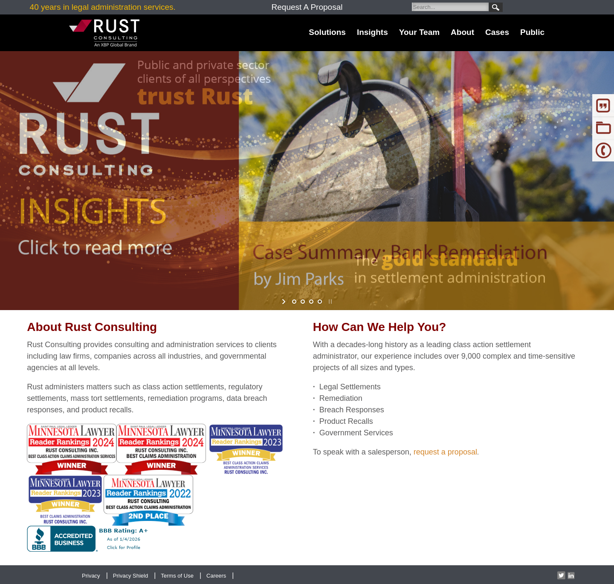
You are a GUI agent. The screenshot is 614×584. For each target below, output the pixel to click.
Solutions (327, 32)
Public (532, 32)
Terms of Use (177, 575)
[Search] (450, 7)
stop (329, 301)
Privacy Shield (130, 575)
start (284, 301)
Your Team (419, 32)
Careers (216, 575)
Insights (372, 32)
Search (496, 7)
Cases (497, 32)
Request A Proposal (307, 7)
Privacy (91, 575)
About (462, 32)
